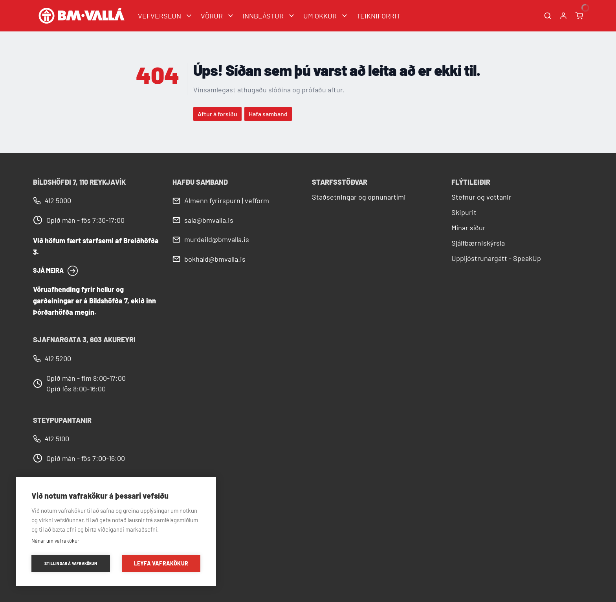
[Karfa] (579, 15)
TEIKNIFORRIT (378, 15)
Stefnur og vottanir (481, 197)
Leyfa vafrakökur (161, 563)
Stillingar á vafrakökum (70, 563)
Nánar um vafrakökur (55, 541)
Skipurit (464, 212)
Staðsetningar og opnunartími (359, 197)
